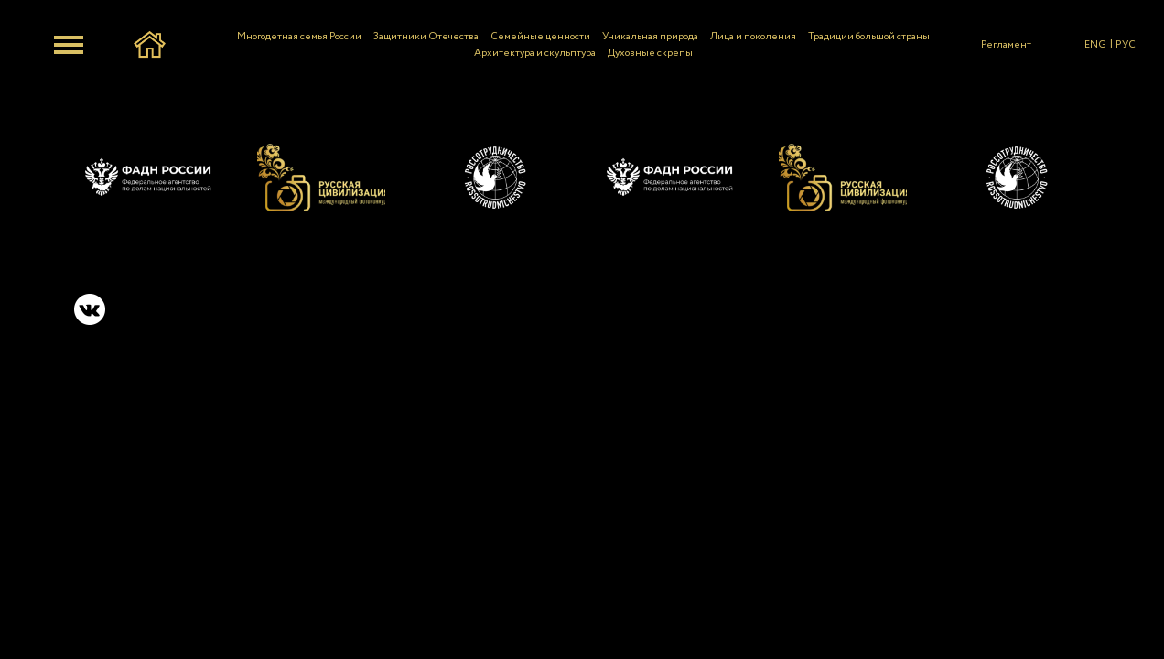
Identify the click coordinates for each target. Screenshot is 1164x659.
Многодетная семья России (299, 36)
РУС (1126, 45)
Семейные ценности (540, 36)
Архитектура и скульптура (535, 53)
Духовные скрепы (650, 53)
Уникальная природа (650, 36)
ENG (1095, 45)
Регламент (1006, 45)
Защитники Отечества (426, 36)
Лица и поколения (753, 36)
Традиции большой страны (869, 36)
